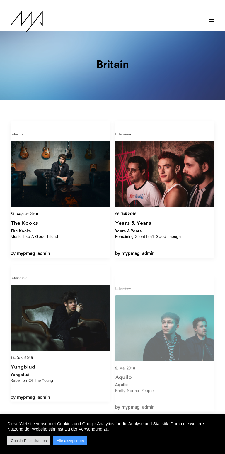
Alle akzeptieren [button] (70, 440)
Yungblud (23, 385)
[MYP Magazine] (27, 21)
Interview (19, 134)
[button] (211, 18)
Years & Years (133, 222)
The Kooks (24, 222)
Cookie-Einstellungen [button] (29, 440)
